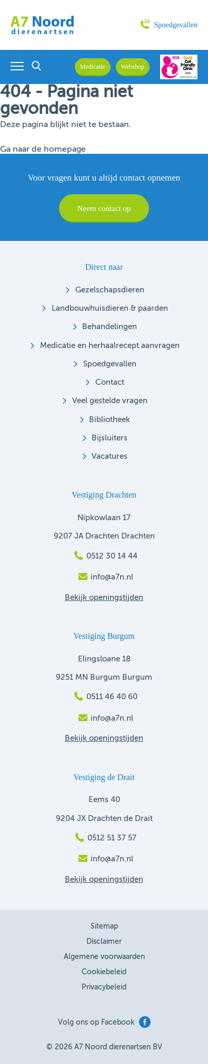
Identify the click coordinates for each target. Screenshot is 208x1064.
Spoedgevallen (169, 24)
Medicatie (92, 66)
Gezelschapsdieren (109, 290)
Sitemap (104, 926)
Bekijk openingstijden (104, 598)
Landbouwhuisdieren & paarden (110, 308)
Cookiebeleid (104, 972)
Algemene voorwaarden (104, 957)
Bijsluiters (109, 438)
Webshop (132, 66)
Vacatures (109, 456)
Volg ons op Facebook (104, 1022)
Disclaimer (104, 941)
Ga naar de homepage (43, 149)
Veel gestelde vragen (109, 401)
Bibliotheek (109, 420)
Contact (109, 382)
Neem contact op (104, 208)
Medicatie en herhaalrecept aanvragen (110, 346)
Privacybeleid (104, 987)
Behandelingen (109, 327)
